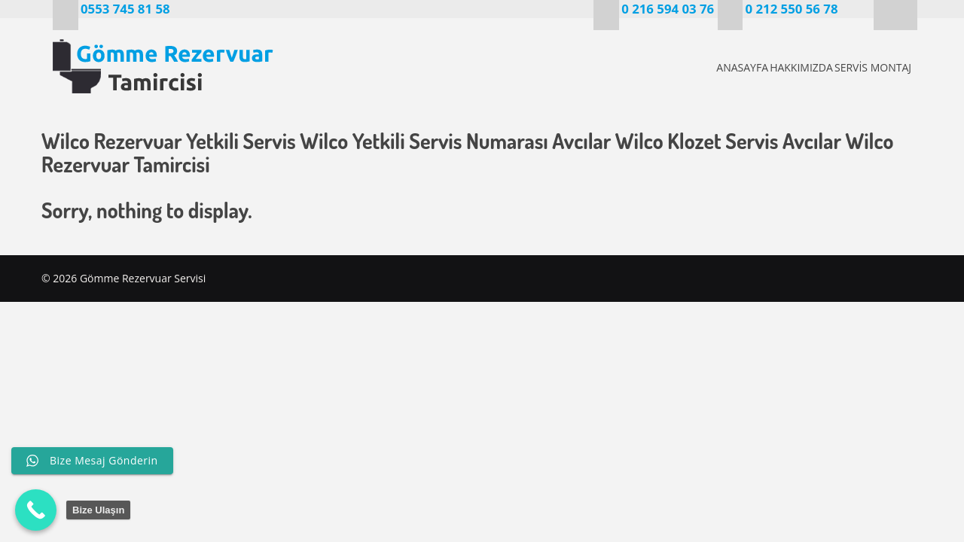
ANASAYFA (692, 67)
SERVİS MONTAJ (870, 67)
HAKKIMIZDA (775, 67)
